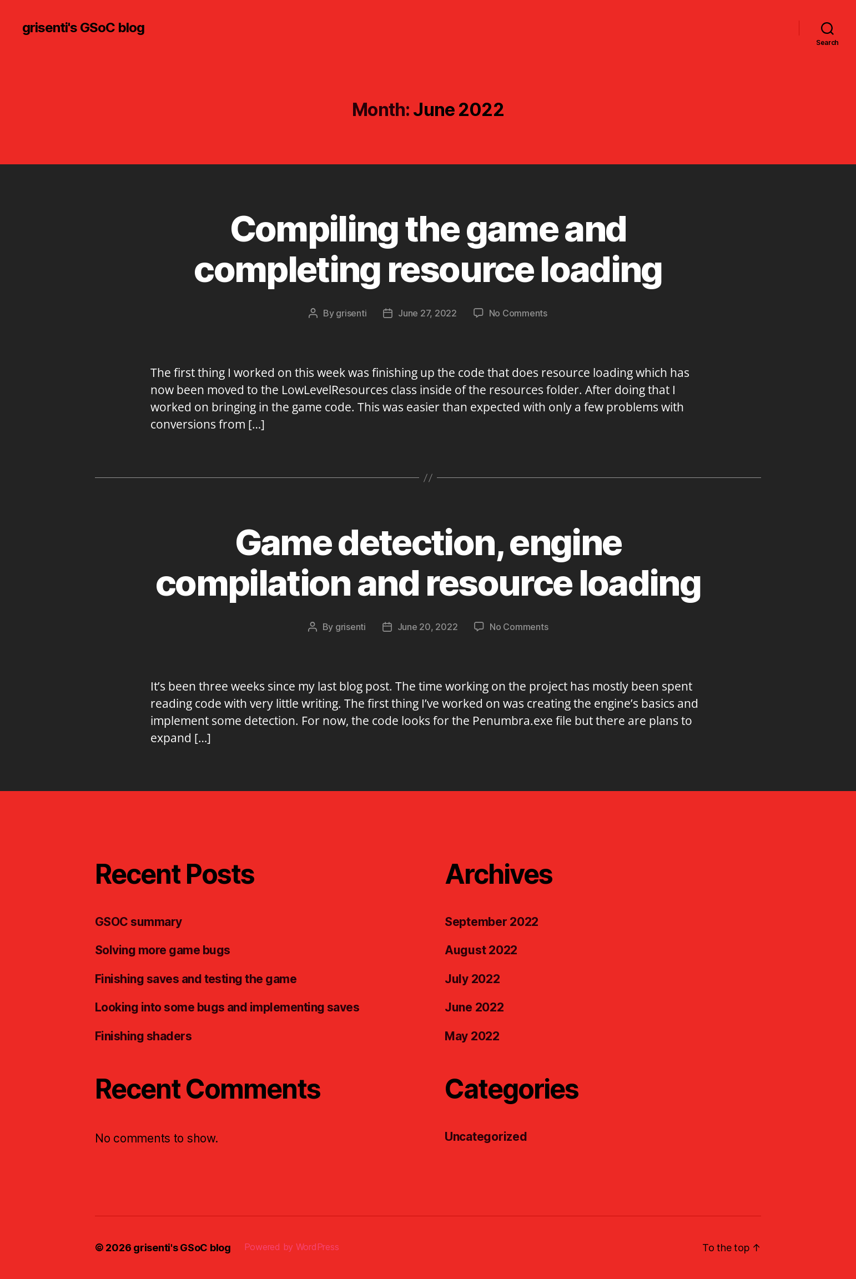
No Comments (518, 313)
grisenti (351, 313)
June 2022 (474, 1007)
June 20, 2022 (427, 626)
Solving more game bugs (162, 950)
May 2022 (472, 1036)
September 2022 (491, 922)
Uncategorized (486, 1137)
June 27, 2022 (427, 313)
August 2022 (481, 950)
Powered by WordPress (291, 1246)
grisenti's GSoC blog (83, 27)
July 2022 (472, 979)
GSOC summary (138, 922)
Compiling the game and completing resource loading (428, 248)
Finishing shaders (143, 1036)
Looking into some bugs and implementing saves (227, 1007)
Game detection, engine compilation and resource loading (428, 562)
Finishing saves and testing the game (195, 979)
